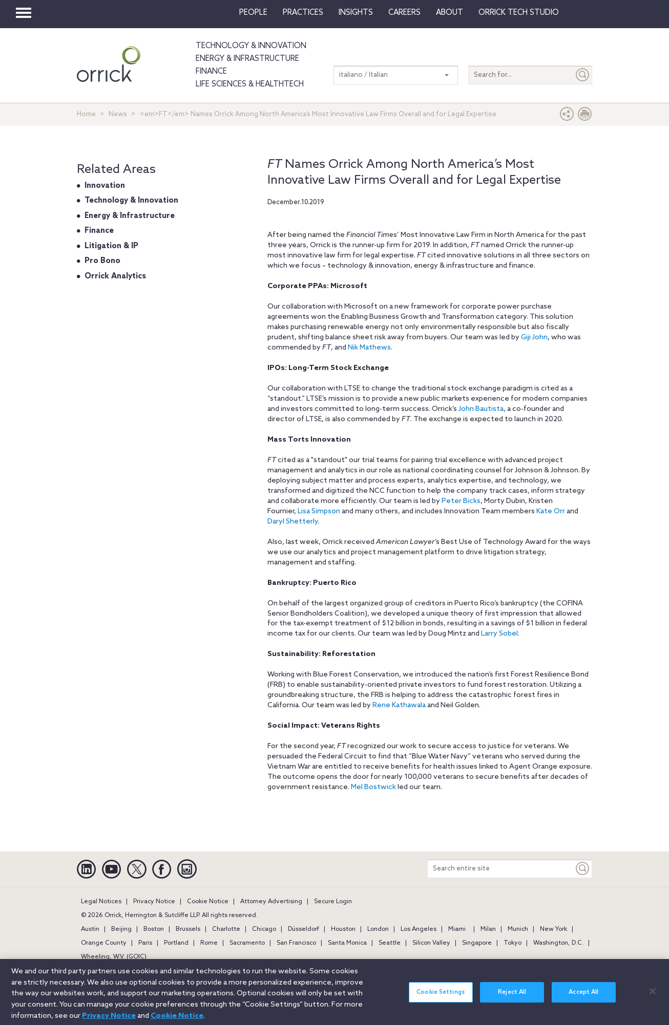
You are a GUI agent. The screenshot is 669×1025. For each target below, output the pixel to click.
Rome (209, 943)
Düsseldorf (303, 929)
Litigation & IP (111, 246)
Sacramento (247, 943)
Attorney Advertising (271, 901)
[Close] (652, 997)
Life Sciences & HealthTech (250, 84)
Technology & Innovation (251, 46)
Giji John (534, 337)
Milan (488, 929)
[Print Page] (585, 116)
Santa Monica (347, 943)
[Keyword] (583, 868)
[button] (567, 116)
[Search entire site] (500, 868)
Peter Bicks (461, 501)
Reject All (512, 998)
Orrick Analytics (115, 276)
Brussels (188, 929)
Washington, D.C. (558, 943)
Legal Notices (101, 901)
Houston (343, 929)
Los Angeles (418, 929)
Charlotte (226, 929)
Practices (303, 12)
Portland (176, 943)
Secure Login (333, 901)
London (378, 929)
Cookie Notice (207, 901)
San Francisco (296, 943)
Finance (211, 71)
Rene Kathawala (399, 705)
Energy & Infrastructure (247, 58)
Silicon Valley (431, 943)
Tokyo (512, 943)
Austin (90, 929)
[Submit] (583, 75)
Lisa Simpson (319, 511)
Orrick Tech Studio (518, 12)
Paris (145, 943)
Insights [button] (356, 12)
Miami (457, 929)
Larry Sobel (499, 633)
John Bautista (481, 409)
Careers (404, 12)
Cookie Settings (440, 998)
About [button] (449, 12)
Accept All (583, 998)
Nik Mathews (369, 347)
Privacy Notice (154, 901)
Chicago (264, 929)
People (253, 12)
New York (553, 929)
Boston (153, 929)
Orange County (104, 943)
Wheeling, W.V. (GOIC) (114, 957)
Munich (518, 929)
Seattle (390, 943)
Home (86, 114)
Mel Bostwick (373, 787)
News (118, 114)
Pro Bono (102, 261)
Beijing (121, 929)
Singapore (477, 943)
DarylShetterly (292, 521)
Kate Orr (550, 511)
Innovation (105, 185)
